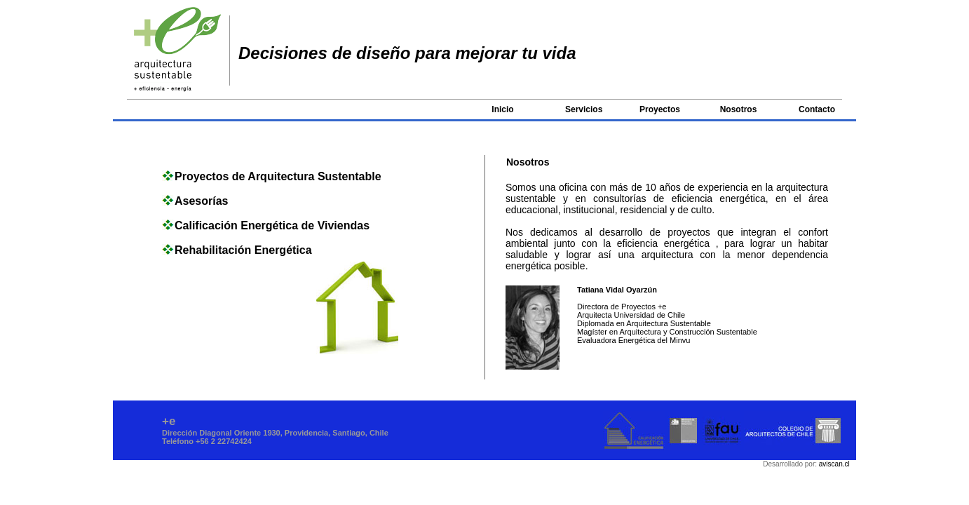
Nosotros (738, 109)
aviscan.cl (834, 464)
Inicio (502, 109)
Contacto (817, 109)
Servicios (583, 109)
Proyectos (659, 109)
